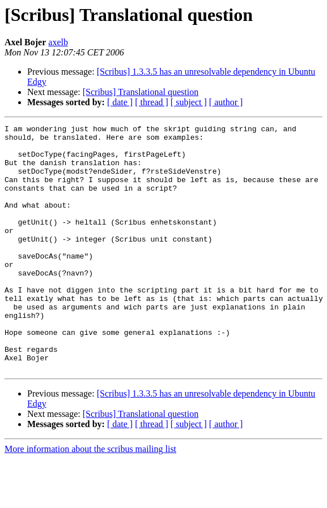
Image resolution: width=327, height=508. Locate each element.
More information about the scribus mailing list (90, 498)
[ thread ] (151, 102)
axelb (58, 42)
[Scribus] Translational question (140, 92)
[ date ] (120, 102)
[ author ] (226, 102)
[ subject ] (189, 102)
